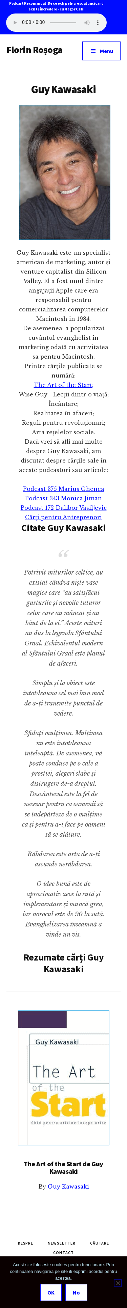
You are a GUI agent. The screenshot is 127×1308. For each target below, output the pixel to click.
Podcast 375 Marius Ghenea (63, 488)
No (76, 1292)
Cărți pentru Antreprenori (63, 517)
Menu (106, 51)
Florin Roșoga (34, 50)
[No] (118, 1283)
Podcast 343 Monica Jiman (63, 498)
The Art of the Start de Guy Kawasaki (63, 1167)
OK (51, 1292)
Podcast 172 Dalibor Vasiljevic (64, 507)
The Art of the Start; (63, 385)
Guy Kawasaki (68, 1186)
